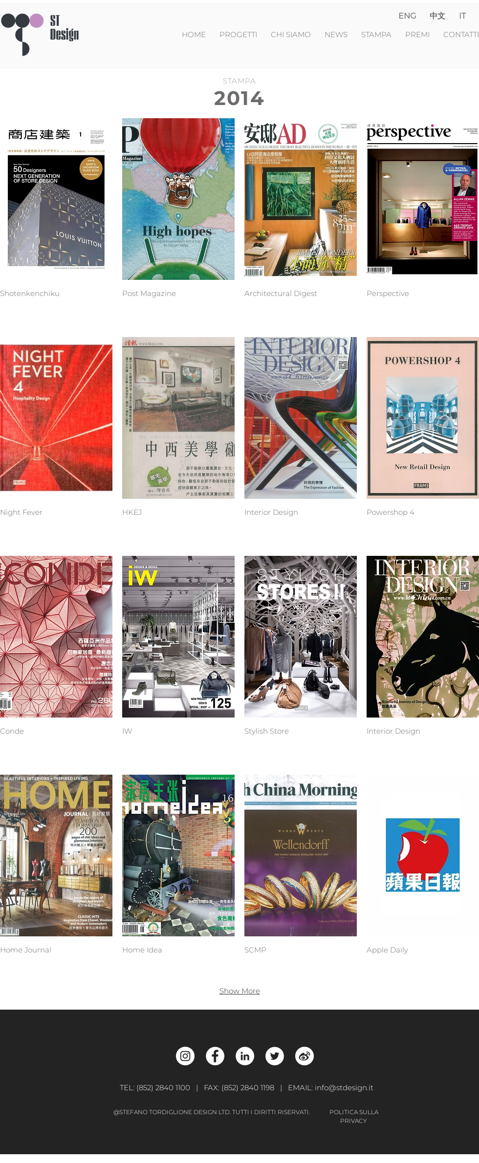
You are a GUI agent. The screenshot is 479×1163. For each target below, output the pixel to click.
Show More (239, 990)
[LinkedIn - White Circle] (245, 1056)
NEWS (337, 34)
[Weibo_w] (304, 1056)
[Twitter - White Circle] (274, 1056)
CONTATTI (461, 34)
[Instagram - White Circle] (185, 1056)
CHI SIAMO (292, 34)
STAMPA (376, 34)
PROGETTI (241, 34)
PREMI (417, 34)
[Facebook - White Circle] (215, 1056)
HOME (195, 34)
